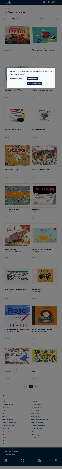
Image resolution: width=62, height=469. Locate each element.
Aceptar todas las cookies (34, 83)
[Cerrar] (53, 69)
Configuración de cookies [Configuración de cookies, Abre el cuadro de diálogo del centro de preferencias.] (15, 78)
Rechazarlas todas (32, 78)
